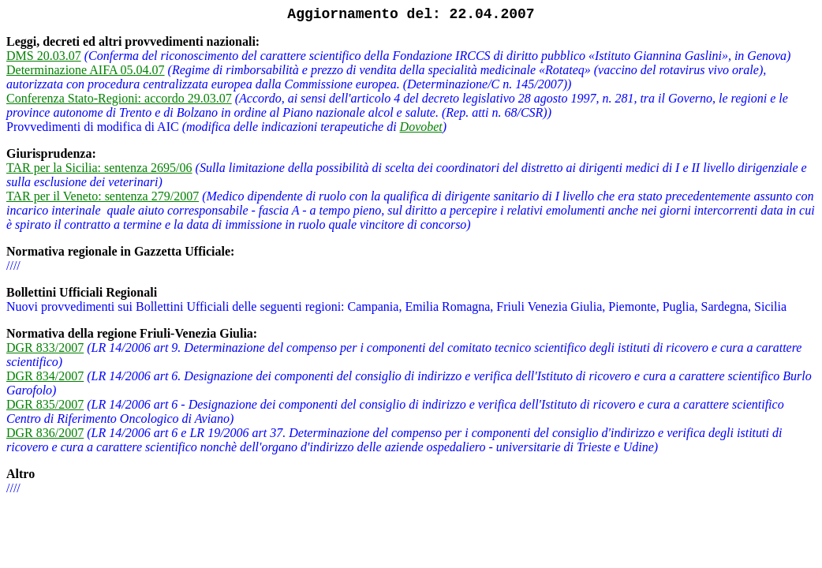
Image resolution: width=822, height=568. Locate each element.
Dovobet (421, 126)
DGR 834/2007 (45, 376)
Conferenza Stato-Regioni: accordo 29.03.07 (119, 98)
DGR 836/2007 (45, 432)
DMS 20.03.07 (43, 55)
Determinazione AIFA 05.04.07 (85, 70)
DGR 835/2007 (45, 404)
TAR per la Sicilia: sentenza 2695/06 (99, 167)
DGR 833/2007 (45, 347)
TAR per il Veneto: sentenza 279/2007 (102, 196)
